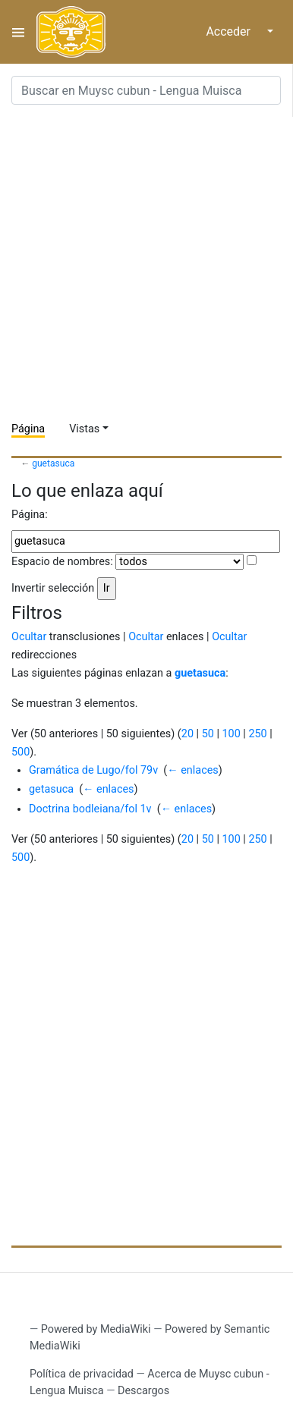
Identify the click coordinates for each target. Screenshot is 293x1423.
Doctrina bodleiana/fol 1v (90, 809)
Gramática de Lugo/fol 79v (93, 770)
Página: (29, 514)
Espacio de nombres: (62, 561)
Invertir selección (52, 588)
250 (257, 733)
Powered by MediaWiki (96, 1329)
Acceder (228, 31)
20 (187, 733)
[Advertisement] (146, 263)
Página (28, 429)
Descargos (143, 1390)
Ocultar (28, 636)
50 (208, 733)
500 (20, 752)
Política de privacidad (82, 1374)
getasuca (51, 789)
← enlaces (192, 770)
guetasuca (53, 463)
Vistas (84, 429)
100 (231, 733)
